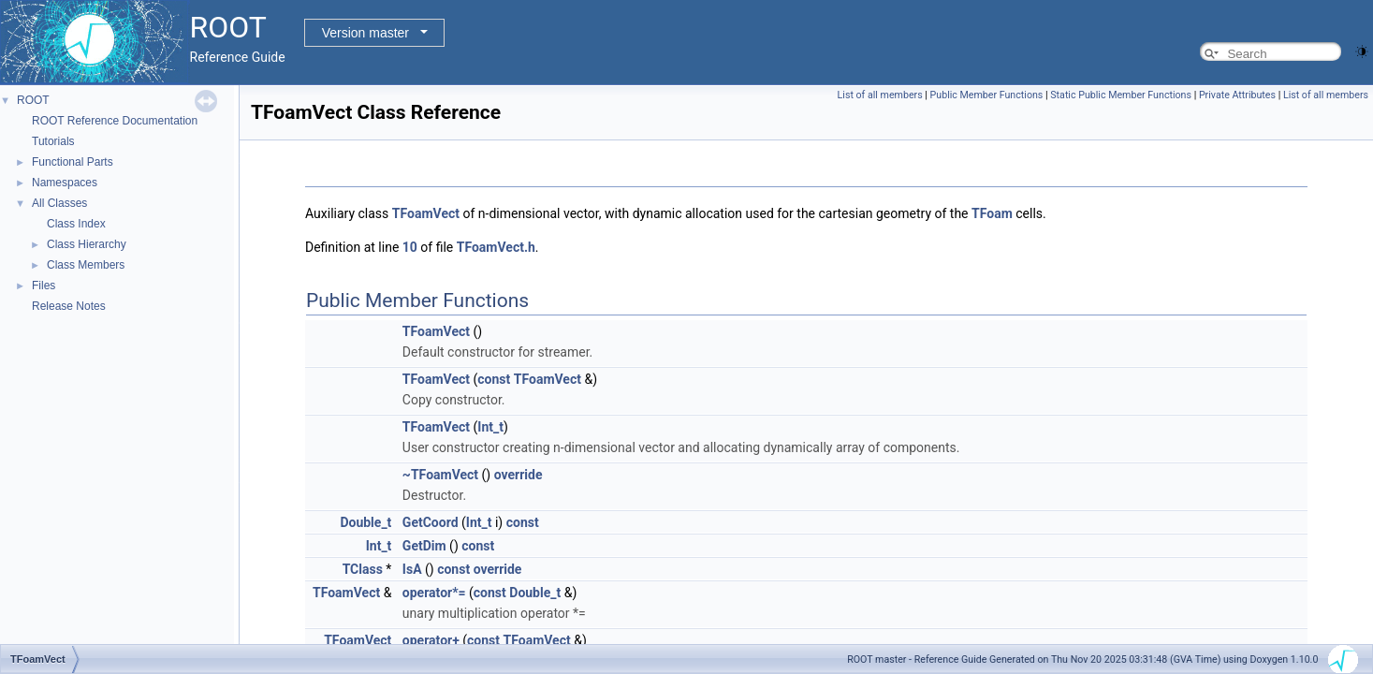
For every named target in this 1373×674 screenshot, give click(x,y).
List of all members (880, 95)
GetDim (424, 545)
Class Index (76, 223)
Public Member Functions (987, 95)
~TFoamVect (440, 474)
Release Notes (69, 306)
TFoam (992, 213)
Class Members (85, 264)
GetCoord (430, 522)
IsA (412, 569)
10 (409, 247)
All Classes (59, 203)
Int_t (490, 426)
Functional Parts (72, 161)
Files (43, 285)
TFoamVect (426, 213)
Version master (365, 32)
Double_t (365, 522)
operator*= (434, 592)
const (493, 379)
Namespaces (64, 182)
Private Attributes (1237, 95)
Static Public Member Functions (1120, 95)
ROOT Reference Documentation (114, 120)
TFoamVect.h (496, 247)
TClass (363, 569)
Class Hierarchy (86, 244)
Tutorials (53, 141)
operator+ (431, 640)
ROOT (33, 100)
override (518, 474)
